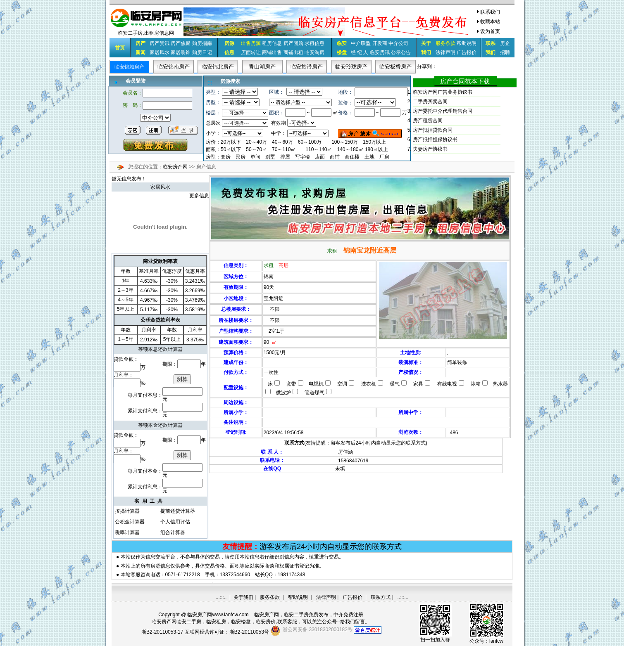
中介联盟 (361, 43)
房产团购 (293, 43)
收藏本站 (490, 21)
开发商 (379, 43)
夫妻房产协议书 (430, 149)
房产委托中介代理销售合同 (442, 111)
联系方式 (381, 597)
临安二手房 (296, 615)
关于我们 (243, 597)
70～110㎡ (283, 149)
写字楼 (302, 157)
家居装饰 (181, 52)
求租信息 (314, 43)
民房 (240, 157)
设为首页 (490, 31)
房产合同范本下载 (465, 81)
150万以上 (374, 142)
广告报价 (466, 52)
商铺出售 (272, 52)
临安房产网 (176, 167)
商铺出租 (293, 52)
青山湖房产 (262, 67)
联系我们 (490, 12)
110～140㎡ (318, 149)
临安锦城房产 (129, 67)
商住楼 (352, 157)
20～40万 (256, 142)
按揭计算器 (127, 511)
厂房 (384, 157)
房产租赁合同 (428, 120)
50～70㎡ (256, 149)
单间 (255, 157)
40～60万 (282, 142)
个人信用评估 (175, 522)
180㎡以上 (376, 149)
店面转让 (251, 52)
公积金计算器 (130, 522)
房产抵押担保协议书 (435, 139)
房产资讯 (159, 43)
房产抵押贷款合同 (433, 130)
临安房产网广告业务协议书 (442, 92)
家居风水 (159, 52)
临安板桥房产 (395, 67)
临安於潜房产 (307, 67)
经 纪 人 (359, 52)
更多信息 (199, 196)
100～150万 (344, 142)
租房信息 (272, 43)
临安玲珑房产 (351, 67)
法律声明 (445, 52)
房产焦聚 (181, 43)
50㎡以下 (231, 149)
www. (230, 615)
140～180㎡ (350, 149)
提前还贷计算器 (177, 511)
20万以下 (231, 142)
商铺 (335, 157)
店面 (320, 157)
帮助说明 (466, 43)
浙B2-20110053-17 (162, 632)
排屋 (285, 157)
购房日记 (202, 52)
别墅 (270, 157)
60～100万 (310, 142)
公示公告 (401, 52)
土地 (369, 157)
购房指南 (202, 43)
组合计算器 (172, 532)
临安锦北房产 (218, 67)
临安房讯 (380, 52)
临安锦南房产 (173, 67)
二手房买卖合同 (430, 101)
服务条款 (270, 597)
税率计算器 (127, 532)
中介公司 (398, 43)
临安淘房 (314, 52)
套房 (226, 157)
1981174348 (291, 574)
